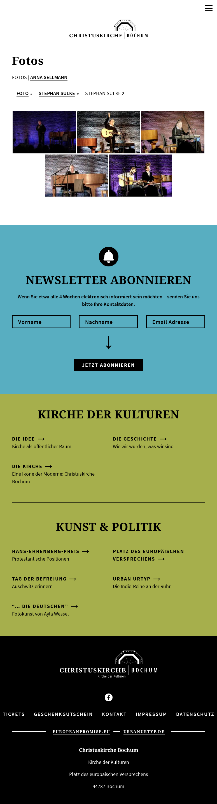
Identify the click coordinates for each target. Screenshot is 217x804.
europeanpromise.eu (81, 731)
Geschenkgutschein (63, 714)
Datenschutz (195, 714)
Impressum (151, 714)
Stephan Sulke (57, 93)
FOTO (23, 93)
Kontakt (114, 714)
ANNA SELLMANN (48, 77)
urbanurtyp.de (144, 731)
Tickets (14, 714)
